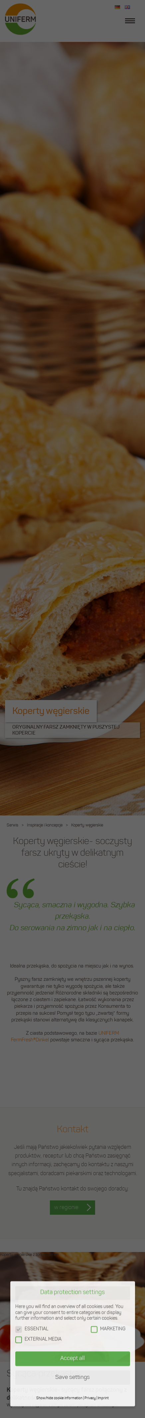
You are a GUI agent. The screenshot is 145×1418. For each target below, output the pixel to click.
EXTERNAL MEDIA (38, 1322)
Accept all (72, 1341)
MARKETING (108, 1312)
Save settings (72, 1360)
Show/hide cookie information (59, 1381)
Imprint (103, 1381)
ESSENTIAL (31, 1312)
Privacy (90, 1381)
